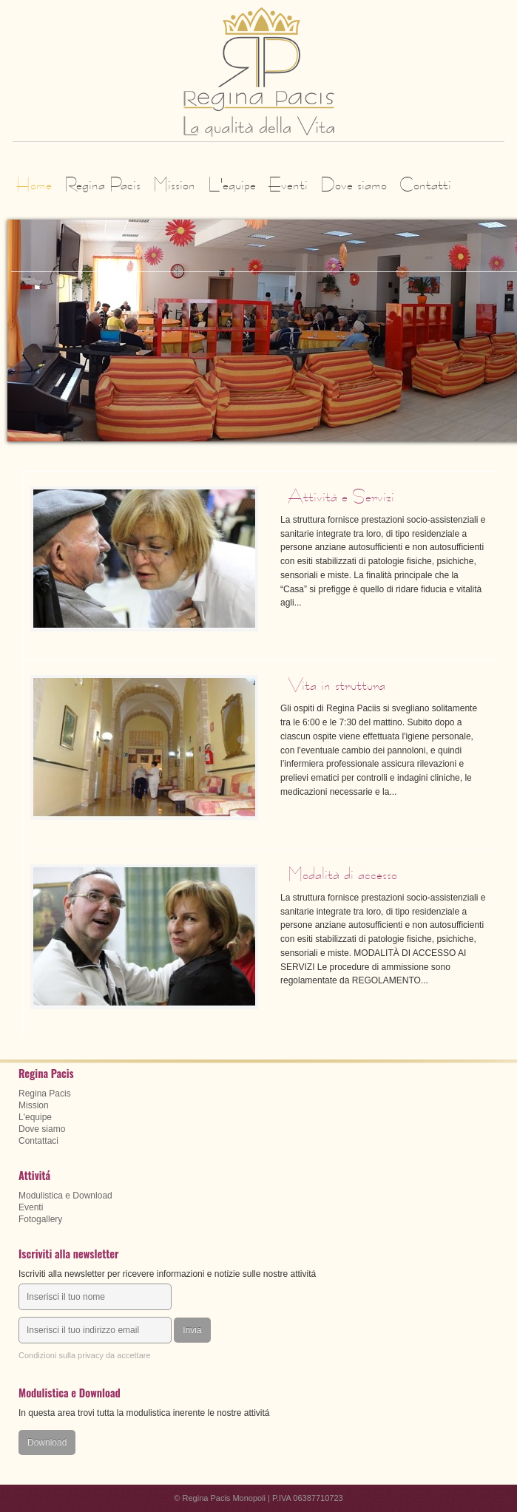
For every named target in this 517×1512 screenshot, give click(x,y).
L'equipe (232, 184)
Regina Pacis (102, 184)
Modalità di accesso (342, 874)
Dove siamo (353, 184)
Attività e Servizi (341, 496)
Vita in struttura (336, 684)
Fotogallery (40, 1219)
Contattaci (38, 1141)
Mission (174, 184)
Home (34, 184)
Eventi (288, 184)
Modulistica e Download (65, 1195)
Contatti (425, 184)
